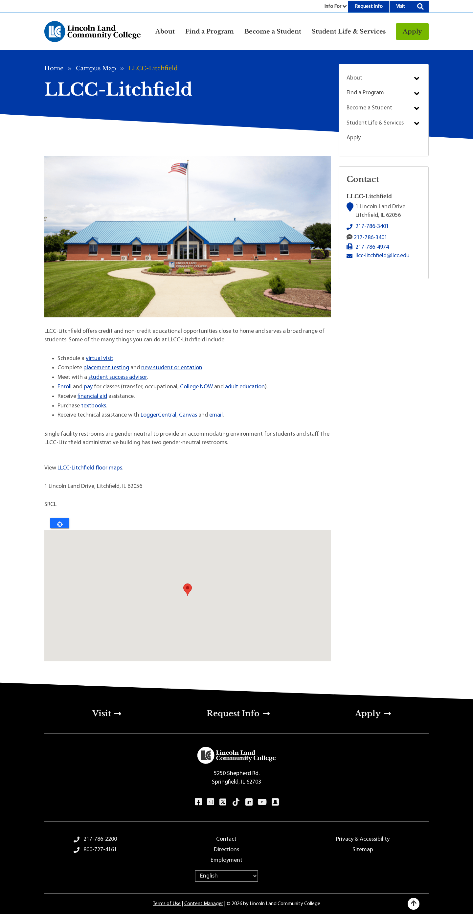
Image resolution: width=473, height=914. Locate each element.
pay (88, 387)
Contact (226, 839)
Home (53, 68)
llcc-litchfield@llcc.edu (382, 255)
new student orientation (171, 368)
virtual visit (99, 358)
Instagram (210, 802)
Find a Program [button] (209, 31)
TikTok (236, 802)
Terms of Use (167, 903)
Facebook (198, 802)
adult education (245, 387)
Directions (226, 850)
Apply (412, 31)
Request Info (369, 6)
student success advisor (117, 377)
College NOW (196, 387)
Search (420, 6)
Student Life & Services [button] (349, 31)
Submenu (417, 78)
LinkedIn (248, 802)
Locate (59, 523)
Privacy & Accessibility (363, 839)
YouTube (262, 802)
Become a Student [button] (272, 31)
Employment (226, 860)
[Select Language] (226, 876)
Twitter (223, 802)
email (216, 415)
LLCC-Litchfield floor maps (89, 468)
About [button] (165, 31)
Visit (400, 6)
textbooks (93, 406)
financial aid (92, 396)
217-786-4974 (372, 247)
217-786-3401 (372, 226)
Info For (332, 6)
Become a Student (369, 108)
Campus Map (96, 68)
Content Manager (203, 903)
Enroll (64, 387)
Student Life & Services (375, 123)
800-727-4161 (100, 850)
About (354, 78)
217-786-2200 (100, 839)
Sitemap (362, 850)
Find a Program (365, 93)
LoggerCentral (158, 415)
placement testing (106, 368)
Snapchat (275, 802)
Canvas (188, 415)
